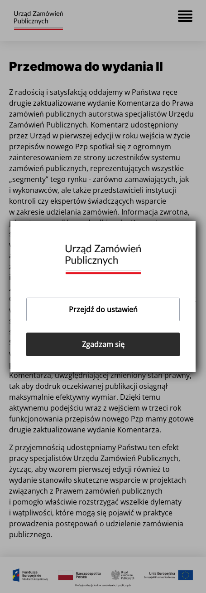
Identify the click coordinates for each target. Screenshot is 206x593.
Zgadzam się (103, 344)
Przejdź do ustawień (103, 309)
